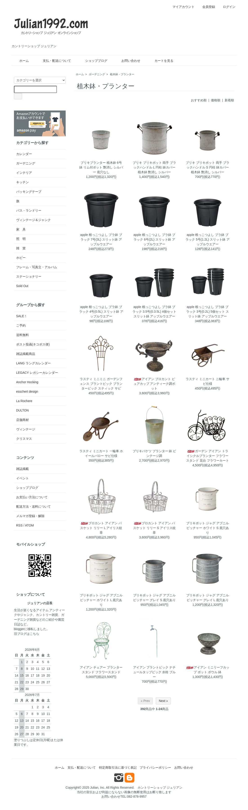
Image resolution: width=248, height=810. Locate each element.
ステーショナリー (28, 276)
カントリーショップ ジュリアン (160, 787)
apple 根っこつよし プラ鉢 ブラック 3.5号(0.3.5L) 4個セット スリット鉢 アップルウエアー (154, 311)
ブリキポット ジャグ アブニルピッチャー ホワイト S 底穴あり (207, 527)
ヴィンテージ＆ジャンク (33, 220)
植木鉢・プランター (122, 74)
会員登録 (206, 7)
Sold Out (22, 286)
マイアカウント (181, 7)
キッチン (22, 182)
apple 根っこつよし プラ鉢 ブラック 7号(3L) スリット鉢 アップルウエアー (101, 239)
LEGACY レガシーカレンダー (37, 372)
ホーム (21, 60)
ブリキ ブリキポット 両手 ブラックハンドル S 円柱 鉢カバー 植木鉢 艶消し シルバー (207, 167)
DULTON (22, 410)
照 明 (21, 239)
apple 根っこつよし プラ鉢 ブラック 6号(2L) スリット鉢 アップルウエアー (154, 239)
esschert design (27, 391)
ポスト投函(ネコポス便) (33, 344)
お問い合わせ (127, 60)
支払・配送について (53, 60)
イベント (22, 478)
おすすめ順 (199, 100)
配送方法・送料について (33, 506)
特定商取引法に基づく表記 (118, 767)
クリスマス (24, 438)
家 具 (21, 229)
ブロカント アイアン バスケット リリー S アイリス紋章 (154, 527)
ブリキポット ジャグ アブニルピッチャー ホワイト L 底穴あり (101, 599)
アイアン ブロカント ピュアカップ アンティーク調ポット (154, 383)
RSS (19, 525)
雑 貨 (21, 248)
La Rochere (24, 401)
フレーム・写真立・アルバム (36, 267)
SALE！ (21, 316)
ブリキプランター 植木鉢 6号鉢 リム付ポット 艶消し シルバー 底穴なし (101, 167)
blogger (19, 629)
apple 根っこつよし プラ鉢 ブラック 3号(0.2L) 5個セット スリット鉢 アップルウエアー (207, 311)
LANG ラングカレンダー (33, 363)
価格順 (215, 100)
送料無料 (22, 335)
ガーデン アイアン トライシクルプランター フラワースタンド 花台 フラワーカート (207, 455)
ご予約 (21, 325)
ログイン (226, 7)
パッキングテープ (28, 191)
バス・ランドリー (28, 210)
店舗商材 (22, 420)
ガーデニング (97, 74)
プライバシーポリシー (155, 767)
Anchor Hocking (27, 382)
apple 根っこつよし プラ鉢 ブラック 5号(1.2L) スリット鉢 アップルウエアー (207, 239)
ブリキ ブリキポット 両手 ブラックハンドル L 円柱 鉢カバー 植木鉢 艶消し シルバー (154, 167)
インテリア (24, 173)
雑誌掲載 (22, 469)
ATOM (29, 525)
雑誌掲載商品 (25, 354)
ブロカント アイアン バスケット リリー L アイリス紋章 (101, 527)
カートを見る (160, 60)
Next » (163, 701)
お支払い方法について (32, 497)
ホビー (21, 257)
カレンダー (24, 154)
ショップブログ (93, 60)
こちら (34, 633)
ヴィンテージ (25, 429)
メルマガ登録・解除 (30, 516)
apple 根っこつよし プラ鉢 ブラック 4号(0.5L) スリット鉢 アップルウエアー (101, 311)
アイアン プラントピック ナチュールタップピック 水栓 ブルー (154, 672)
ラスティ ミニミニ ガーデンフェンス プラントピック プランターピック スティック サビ (101, 383)
